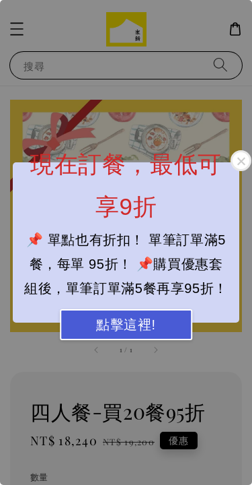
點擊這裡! (126, 324)
